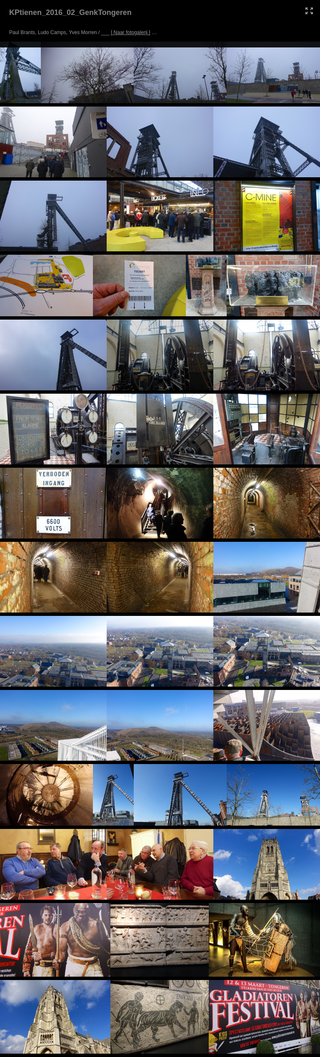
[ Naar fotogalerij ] (130, 32)
